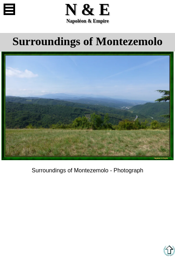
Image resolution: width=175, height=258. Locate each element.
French (165, 9)
